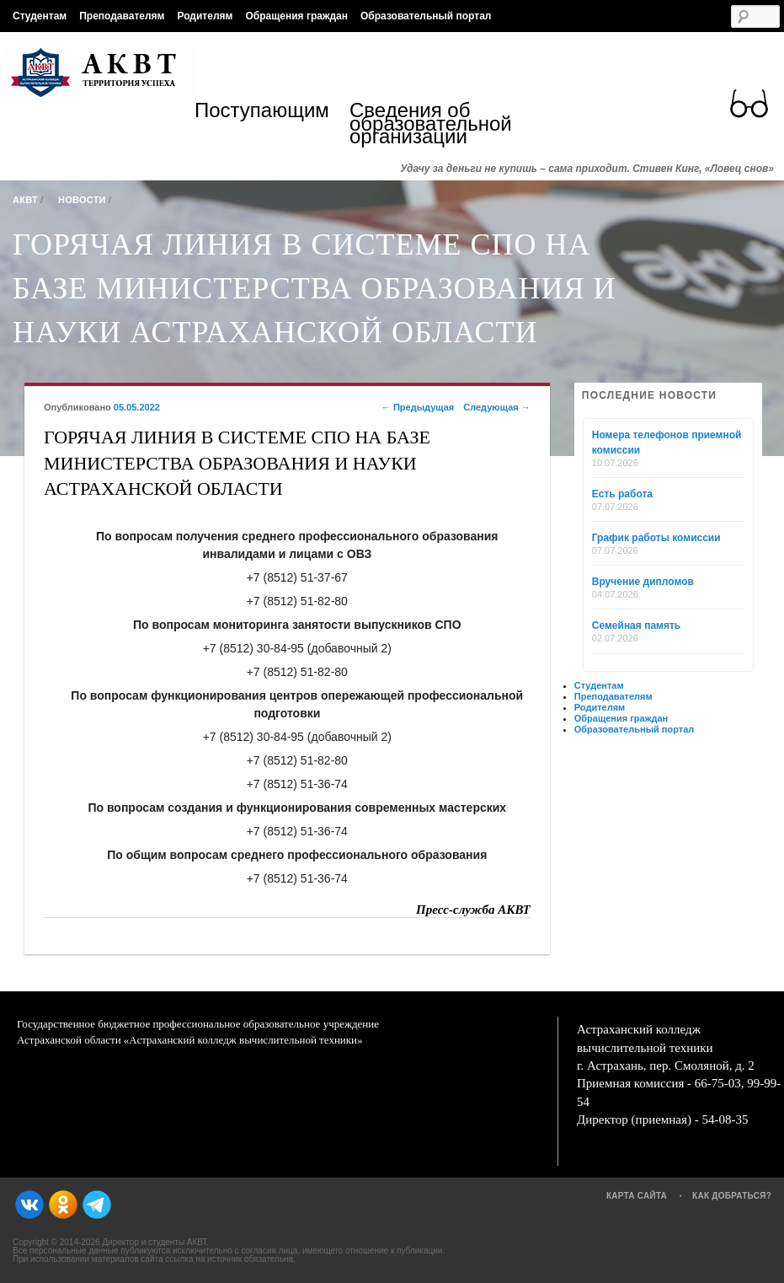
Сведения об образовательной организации (426, 123)
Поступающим (262, 112)
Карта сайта (636, 1195)
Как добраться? (731, 1195)
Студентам (40, 16)
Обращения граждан (296, 16)
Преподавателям (121, 16)
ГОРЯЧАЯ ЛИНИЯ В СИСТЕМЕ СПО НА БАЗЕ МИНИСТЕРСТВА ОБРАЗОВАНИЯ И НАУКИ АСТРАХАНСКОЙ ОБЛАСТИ (314, 288)
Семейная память (636, 625)
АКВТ (25, 200)
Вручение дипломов (643, 582)
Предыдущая (417, 407)
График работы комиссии (656, 538)
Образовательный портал (425, 16)
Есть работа (622, 494)
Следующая (497, 407)
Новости (82, 200)
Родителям (204, 16)
